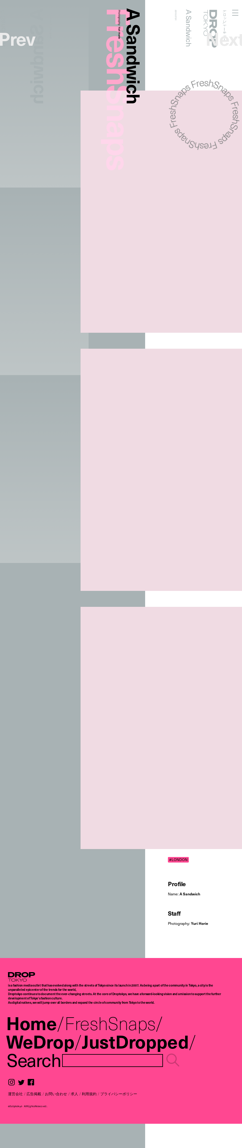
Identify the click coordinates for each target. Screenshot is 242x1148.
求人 (74, 1093)
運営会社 (15, 1093)
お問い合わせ (56, 1093)
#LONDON (178, 859)
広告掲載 (33, 1093)
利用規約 (89, 1093)
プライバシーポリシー (118, 1093)
